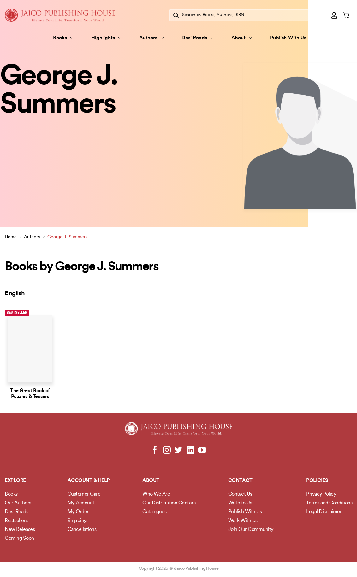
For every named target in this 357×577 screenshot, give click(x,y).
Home (11, 237)
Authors (151, 38)
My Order (78, 512)
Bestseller (17, 313)
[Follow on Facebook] (155, 450)
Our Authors (18, 503)
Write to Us (240, 503)
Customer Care (84, 494)
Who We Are (156, 494)
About (241, 38)
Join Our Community (251, 529)
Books (63, 38)
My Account (81, 503)
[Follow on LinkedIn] (190, 450)
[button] (334, 15)
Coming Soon (19, 538)
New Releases (20, 529)
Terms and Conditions (329, 503)
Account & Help (89, 480)
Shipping (77, 520)
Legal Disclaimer (324, 512)
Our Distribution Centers (168, 503)
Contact (240, 480)
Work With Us (243, 520)
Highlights (106, 38)
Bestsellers (16, 520)
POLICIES (317, 480)
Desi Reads (197, 38)
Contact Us (240, 494)
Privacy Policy (321, 494)
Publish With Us (288, 38)
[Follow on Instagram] (167, 450)
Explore (15, 480)
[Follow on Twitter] (178, 450)
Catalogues (154, 512)
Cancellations (82, 529)
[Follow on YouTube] (202, 450)
